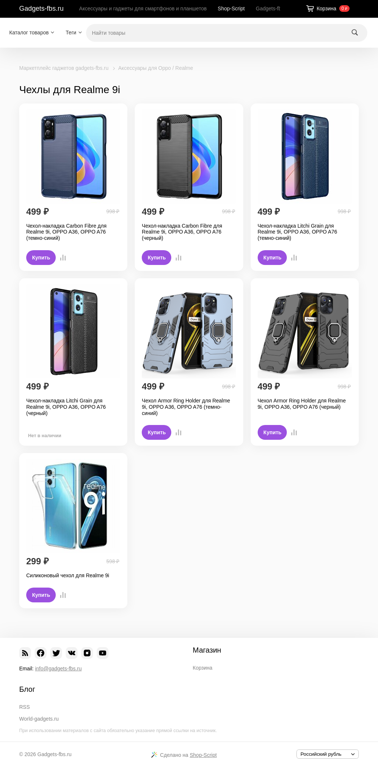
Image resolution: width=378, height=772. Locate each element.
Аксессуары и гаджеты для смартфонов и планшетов (143, 8)
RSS (24, 707)
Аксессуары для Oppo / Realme (155, 68)
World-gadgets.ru (39, 719)
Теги (71, 32)
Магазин (207, 650)
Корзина (202, 668)
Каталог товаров (29, 32)
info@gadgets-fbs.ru (58, 668)
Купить (41, 258)
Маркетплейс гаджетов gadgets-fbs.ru (64, 68)
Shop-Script (231, 8)
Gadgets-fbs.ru (41, 8)
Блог (27, 689)
